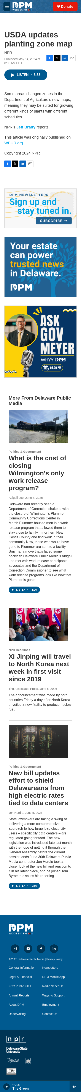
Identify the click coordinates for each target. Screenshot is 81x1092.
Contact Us (49, 1014)
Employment (50, 1004)
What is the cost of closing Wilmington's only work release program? (37, 472)
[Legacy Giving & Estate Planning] (40, 267)
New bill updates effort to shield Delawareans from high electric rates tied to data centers (38, 787)
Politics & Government (25, 451)
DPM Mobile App (53, 977)
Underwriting (17, 1014)
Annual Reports (19, 995)
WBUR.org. (14, 143)
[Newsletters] (40, 208)
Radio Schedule (53, 986)
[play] (6, 1086)
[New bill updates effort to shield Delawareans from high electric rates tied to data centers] (38, 741)
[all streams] (75, 1086)
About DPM (16, 1004)
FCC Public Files (20, 986)
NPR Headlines (19, 650)
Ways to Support (53, 995)
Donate (67, 6)
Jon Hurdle (16, 812)
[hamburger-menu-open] (6, 6)
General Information (22, 967)
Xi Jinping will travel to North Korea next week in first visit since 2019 (40, 667)
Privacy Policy (54, 959)
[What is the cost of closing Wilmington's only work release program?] (38, 426)
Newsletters (50, 967)
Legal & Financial (20, 977)
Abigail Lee (16, 497)
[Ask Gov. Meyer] (40, 341)
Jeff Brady (25, 127)
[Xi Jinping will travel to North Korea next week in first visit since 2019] (38, 624)
